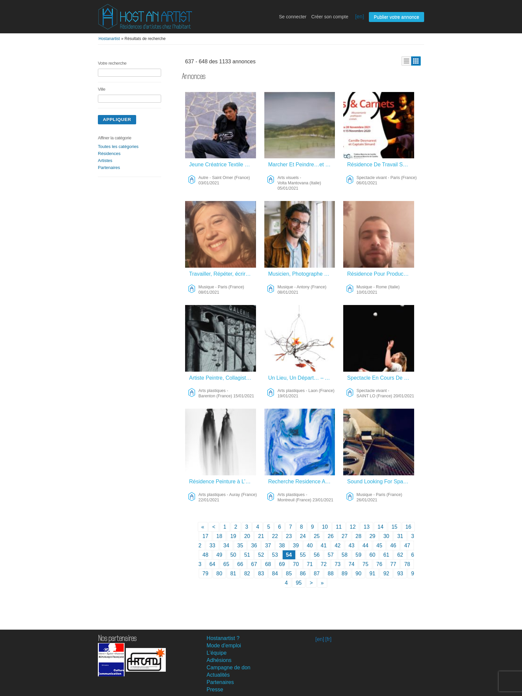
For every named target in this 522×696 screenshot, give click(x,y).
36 (254, 545)
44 (366, 545)
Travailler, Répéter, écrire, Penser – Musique (222, 274)
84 (275, 573)
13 (367, 527)
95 (299, 583)
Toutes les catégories (118, 146)
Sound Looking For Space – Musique (380, 481)
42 (338, 545)
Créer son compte (329, 16)
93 (400, 573)
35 (240, 545)
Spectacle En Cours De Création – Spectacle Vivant (380, 378)
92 (386, 573)
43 (352, 545)
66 (240, 564)
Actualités (218, 675)
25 (317, 536)
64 (212, 564)
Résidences (109, 153)
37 (268, 545)
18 (219, 536)
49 (219, 555)
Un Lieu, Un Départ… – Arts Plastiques (301, 378)
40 (310, 545)
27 (345, 536)
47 (407, 545)
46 (393, 545)
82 (247, 573)
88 (331, 573)
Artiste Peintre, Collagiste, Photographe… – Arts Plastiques (222, 378)
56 (317, 555)
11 (339, 527)
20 (247, 536)
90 (359, 573)
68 (268, 564)
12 (353, 527)
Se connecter (293, 16)
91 (373, 573)
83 (261, 573)
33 (212, 545)
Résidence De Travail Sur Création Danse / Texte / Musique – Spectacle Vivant (380, 164)
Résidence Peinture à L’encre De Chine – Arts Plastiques (222, 481)
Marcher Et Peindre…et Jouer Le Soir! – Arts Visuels (301, 164)
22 (275, 536)
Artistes (105, 160)
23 (289, 536)
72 (324, 564)
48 (205, 555)
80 (219, 573)
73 (338, 564)
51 (247, 555)
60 (373, 555)
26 (331, 536)
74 (352, 564)
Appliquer (117, 119)
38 (282, 545)
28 (359, 536)
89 (345, 573)
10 (325, 527)
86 (303, 573)
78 (407, 564)
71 (310, 564)
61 (386, 555)
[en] (359, 16)
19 (233, 536)
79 (205, 573)
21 (261, 536)
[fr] (328, 639)
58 (345, 555)
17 (205, 536)
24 (303, 536)
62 (400, 555)
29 (373, 536)
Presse (215, 689)
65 (226, 564)
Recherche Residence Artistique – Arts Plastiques (301, 481)
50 (233, 555)
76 (380, 564)
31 (400, 536)
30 (386, 536)
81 (233, 573)
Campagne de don (229, 667)
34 (226, 545)
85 (289, 573)
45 (380, 545)
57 (331, 555)
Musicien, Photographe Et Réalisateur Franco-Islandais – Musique (301, 274)
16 (408, 527)
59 (359, 555)
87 (317, 573)
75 (366, 564)
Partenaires (109, 167)
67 (254, 564)
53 (275, 555)
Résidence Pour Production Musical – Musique (380, 274)
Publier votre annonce (396, 17)
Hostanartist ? (223, 638)
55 (303, 555)
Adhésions (219, 660)
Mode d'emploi (224, 645)
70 (296, 564)
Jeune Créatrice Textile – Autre (222, 164)
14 (381, 527)
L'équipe (217, 653)
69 (282, 564)
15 (394, 527)
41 (324, 545)
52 (261, 555)
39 (296, 545)
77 (393, 564)
